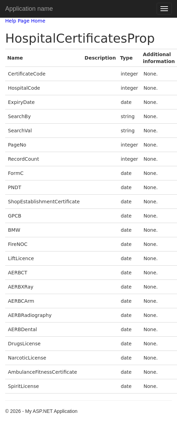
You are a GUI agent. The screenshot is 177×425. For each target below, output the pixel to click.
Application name (29, 8)
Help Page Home (25, 21)
